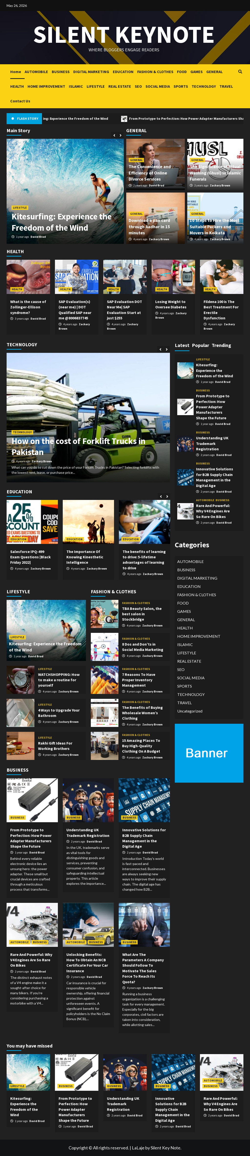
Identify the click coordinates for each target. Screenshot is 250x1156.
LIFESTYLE (96, 86)
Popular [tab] (200, 345)
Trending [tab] (221, 345)
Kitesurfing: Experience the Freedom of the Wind (83, 118)
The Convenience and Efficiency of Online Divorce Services (150, 173)
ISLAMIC (76, 86)
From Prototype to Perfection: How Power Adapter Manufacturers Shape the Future (212, 406)
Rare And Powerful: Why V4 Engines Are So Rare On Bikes (31, 960)
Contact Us (20, 100)
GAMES (196, 71)
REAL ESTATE (119, 86)
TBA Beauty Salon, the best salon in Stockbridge (142, 614)
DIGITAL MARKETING (91, 71)
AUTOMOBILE (36, 71)
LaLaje (138, 1147)
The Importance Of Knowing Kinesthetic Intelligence (84, 557)
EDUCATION (123, 71)
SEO (138, 86)
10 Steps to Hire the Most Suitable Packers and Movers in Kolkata (215, 226)
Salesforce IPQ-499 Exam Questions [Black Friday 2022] (30, 557)
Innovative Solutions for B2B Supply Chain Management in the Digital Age (172, 1109)
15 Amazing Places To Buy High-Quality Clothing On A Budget (141, 746)
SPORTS (181, 86)
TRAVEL (226, 86)
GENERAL (214, 71)
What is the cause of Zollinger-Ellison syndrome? (28, 307)
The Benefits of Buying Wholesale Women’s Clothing (142, 713)
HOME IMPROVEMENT (46, 86)
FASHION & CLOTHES (155, 71)
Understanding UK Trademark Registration (212, 443)
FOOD (182, 71)
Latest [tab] (182, 345)
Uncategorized (189, 711)
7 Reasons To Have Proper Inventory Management (138, 680)
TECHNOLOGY (204, 86)
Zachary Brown (220, 185)
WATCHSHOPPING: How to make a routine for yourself (59, 680)
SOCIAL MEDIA (158, 86)
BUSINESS (61, 71)
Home (15, 71)
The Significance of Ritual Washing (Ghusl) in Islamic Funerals (215, 173)
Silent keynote (123, 34)
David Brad (38, 236)
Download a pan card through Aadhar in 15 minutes (149, 226)
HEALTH (17, 86)
